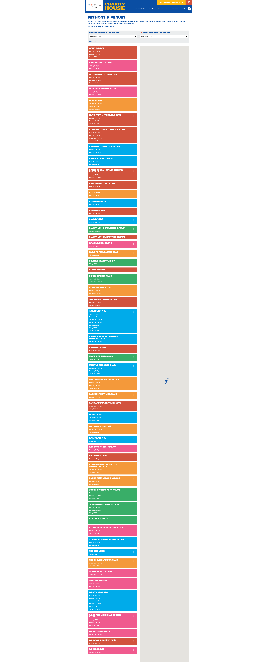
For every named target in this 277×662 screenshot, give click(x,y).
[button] (165, 381)
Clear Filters (92, 41)
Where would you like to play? (155, 32)
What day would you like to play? (104, 32)
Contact (182, 8)
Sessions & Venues (163, 8)
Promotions (174, 8)
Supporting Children (139, 8)
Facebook (189, 9)
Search (189, 2)
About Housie (151, 8)
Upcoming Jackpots (171, 2)
